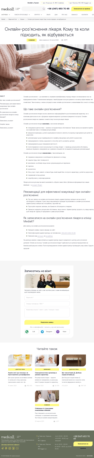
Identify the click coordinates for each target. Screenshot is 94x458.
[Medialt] (10, 8)
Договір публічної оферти (10, 445)
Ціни (56, 15)
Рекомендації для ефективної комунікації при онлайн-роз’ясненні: (10, 106)
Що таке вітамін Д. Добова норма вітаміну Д (71, 374)
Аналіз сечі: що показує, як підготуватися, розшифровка (19, 374)
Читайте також (4, 124)
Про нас (64, 15)
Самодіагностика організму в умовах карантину (46, 374)
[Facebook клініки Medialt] (13, 448)
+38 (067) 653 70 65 (58, 9)
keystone (90, 455)
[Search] (33, 8)
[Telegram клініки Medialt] (47, 331)
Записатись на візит (6, 121)
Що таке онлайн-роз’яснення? (10, 100)
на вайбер (49, 236)
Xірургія (37, 15)
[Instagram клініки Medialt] (10, 448)
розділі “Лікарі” (37, 185)
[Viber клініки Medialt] (62, 331)
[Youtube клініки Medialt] (17, 448)
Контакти (85, 15)
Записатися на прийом (82, 9)
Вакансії (74, 15)
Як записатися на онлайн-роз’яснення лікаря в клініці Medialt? (9, 114)
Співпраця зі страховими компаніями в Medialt (44, 409)
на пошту (40, 236)
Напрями (4, 15)
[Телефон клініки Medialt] (31, 331)
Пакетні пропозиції (21, 15)
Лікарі (48, 15)
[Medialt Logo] (11, 436)
